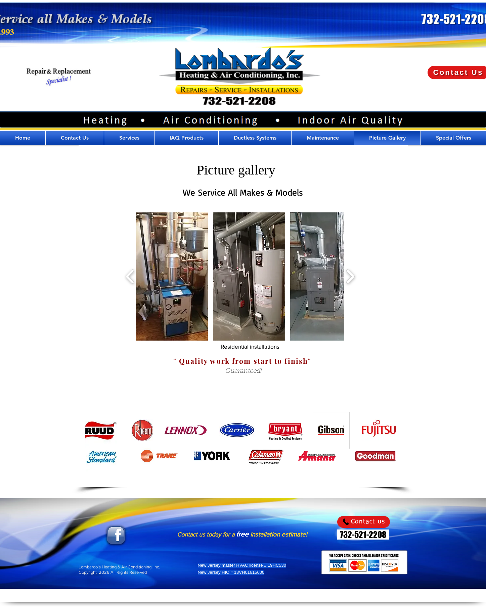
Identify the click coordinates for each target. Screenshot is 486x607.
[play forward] (350, 276)
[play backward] (130, 276)
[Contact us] (363, 522)
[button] (129, 138)
